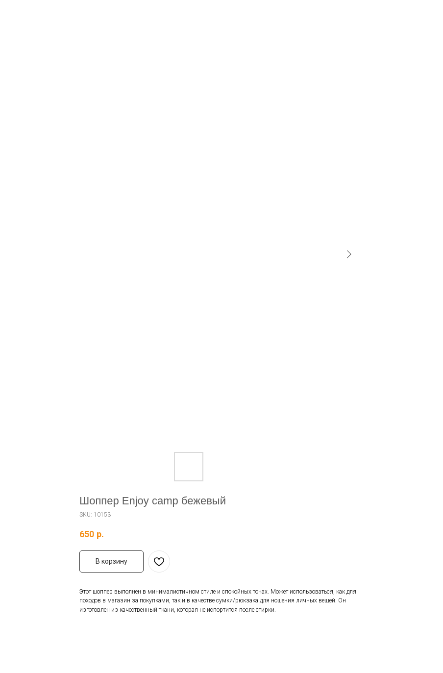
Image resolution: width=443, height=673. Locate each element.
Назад (26, 14)
